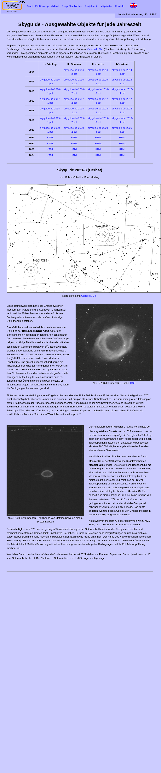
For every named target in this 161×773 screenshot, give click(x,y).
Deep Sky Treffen (72, 6)
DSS (132, 383)
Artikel (55, 6)
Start (30, 6)
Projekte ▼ (91, 6)
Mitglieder (106, 6)
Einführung (42, 6)
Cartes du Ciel (95, 49)
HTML (50, 137)
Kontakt (119, 6)
